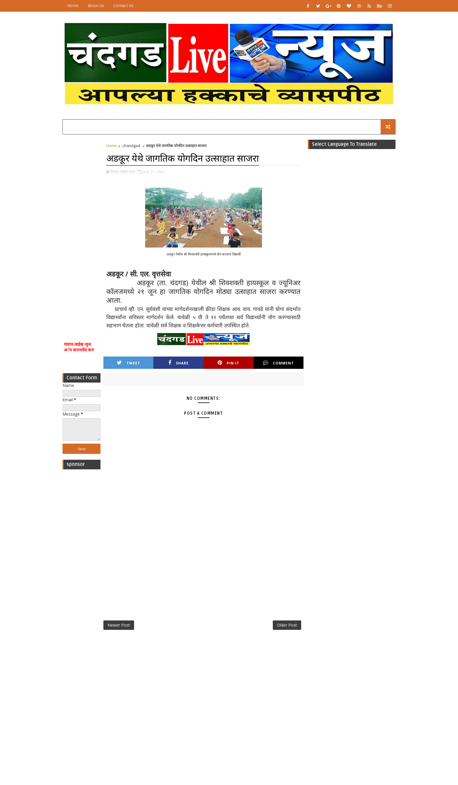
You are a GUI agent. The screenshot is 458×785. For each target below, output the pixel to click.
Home (73, 5)
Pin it (228, 363)
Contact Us (123, 5)
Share (178, 363)
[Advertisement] (81, 230)
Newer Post (118, 625)
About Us (96, 5)
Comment (278, 363)
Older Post (287, 625)
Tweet (128, 363)
